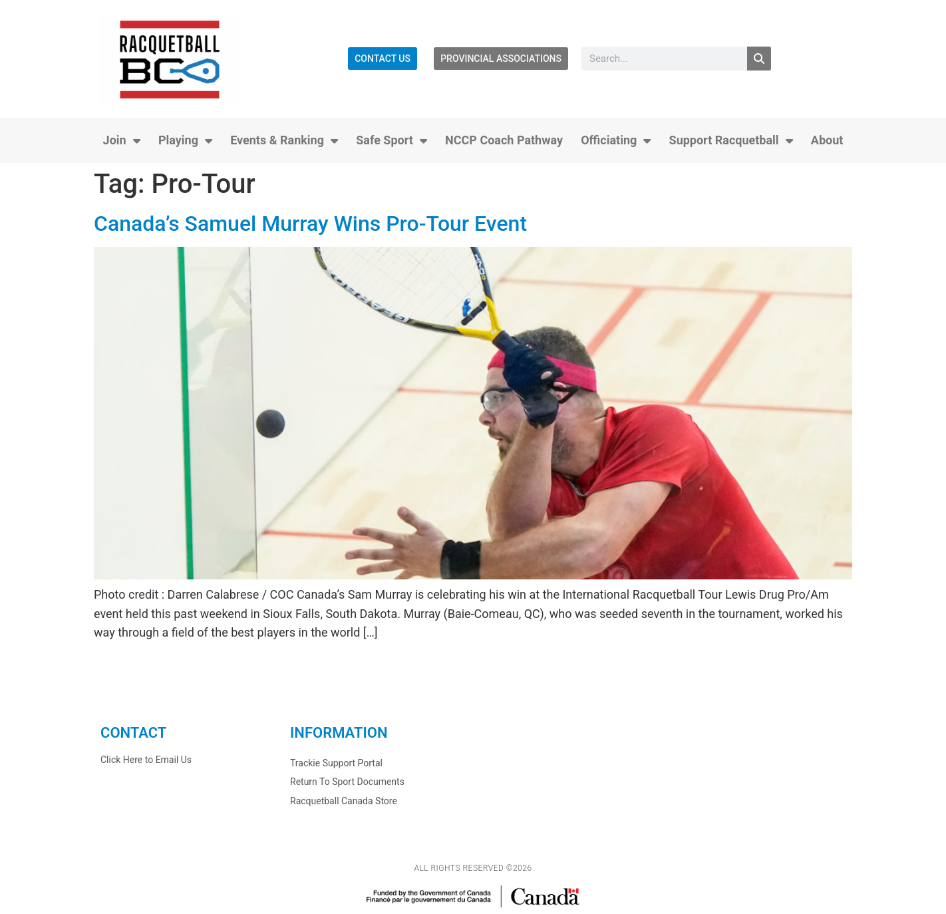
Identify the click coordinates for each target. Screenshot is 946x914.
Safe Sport (391, 140)
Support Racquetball (731, 140)
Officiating (616, 140)
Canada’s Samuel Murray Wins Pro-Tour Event (310, 223)
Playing (185, 140)
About (827, 140)
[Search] (759, 59)
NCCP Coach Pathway (504, 140)
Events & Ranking (284, 140)
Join (121, 140)
